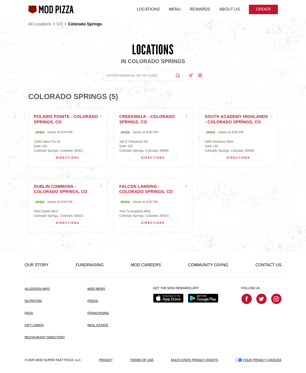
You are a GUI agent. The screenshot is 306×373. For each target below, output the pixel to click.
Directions (61, 156)
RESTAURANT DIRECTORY (45, 337)
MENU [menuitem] (175, 9)
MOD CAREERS (146, 265)
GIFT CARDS (34, 325)
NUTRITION (33, 301)
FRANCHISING (98, 313)
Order (263, 9)
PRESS (92, 301)
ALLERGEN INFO (37, 289)
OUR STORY (37, 265)
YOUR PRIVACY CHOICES (258, 360)
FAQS (29, 313)
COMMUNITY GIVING (208, 265)
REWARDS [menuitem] (200, 9)
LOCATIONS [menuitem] (148, 9)
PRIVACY (105, 360)
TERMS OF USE (142, 360)
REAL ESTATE (97, 325)
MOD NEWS (96, 289)
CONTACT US (268, 265)
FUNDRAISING (90, 265)
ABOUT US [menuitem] (229, 9)
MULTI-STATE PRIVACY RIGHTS (194, 360)
